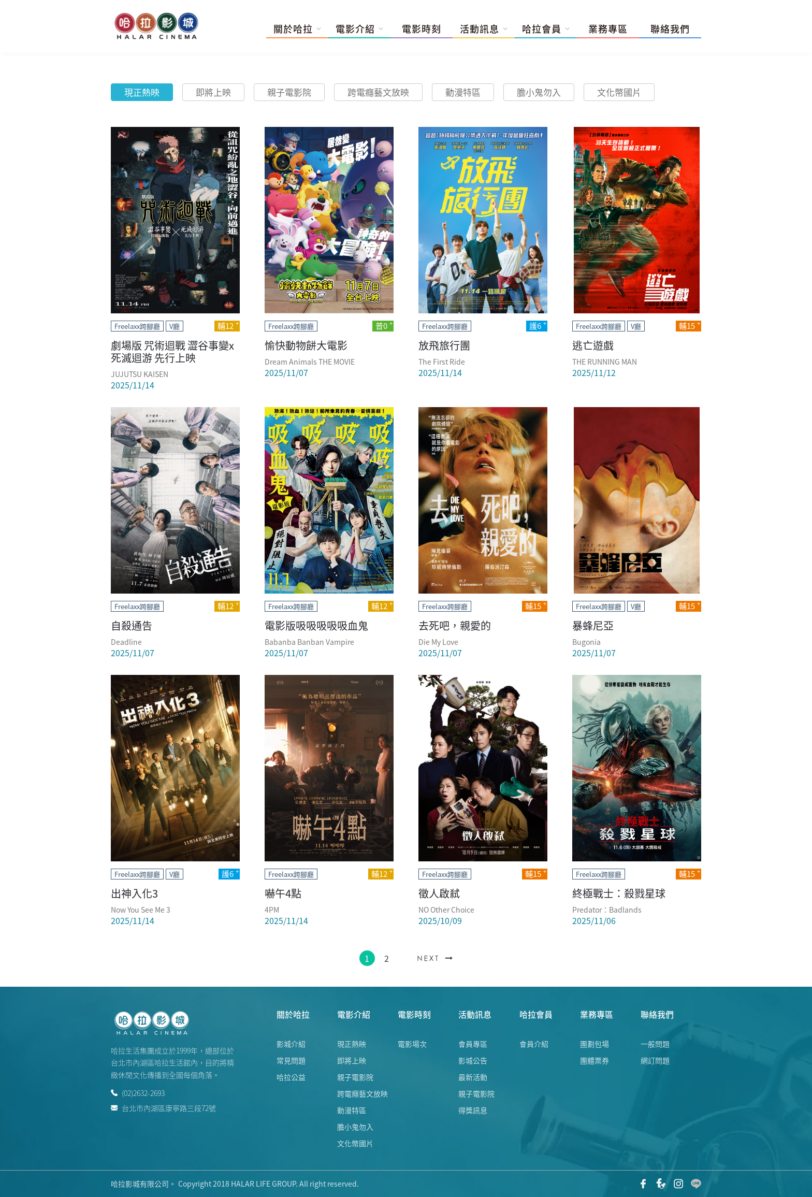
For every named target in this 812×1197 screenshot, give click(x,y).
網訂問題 (655, 1060)
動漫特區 (463, 91)
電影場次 (412, 1043)
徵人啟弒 (439, 893)
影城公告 (472, 1060)
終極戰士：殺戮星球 (618, 893)
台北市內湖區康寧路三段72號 (163, 1107)
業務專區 (608, 29)
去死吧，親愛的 (454, 625)
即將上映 (213, 91)
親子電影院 (289, 91)
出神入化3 (134, 893)
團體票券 (594, 1060)
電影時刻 (421, 29)
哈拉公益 (291, 1076)
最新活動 (472, 1076)
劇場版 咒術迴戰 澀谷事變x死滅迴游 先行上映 (172, 351)
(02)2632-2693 (138, 1093)
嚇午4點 (283, 893)
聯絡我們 (670, 29)
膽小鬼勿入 (539, 91)
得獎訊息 (472, 1110)
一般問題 (655, 1043)
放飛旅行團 (444, 345)
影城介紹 (291, 1043)
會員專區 (472, 1043)
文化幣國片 (619, 91)
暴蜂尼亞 (593, 625)
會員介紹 (533, 1043)
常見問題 (291, 1060)
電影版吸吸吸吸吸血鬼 (316, 625)
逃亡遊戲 (593, 345)
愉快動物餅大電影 (306, 345)
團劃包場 (594, 1043)
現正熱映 (142, 91)
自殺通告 (131, 625)
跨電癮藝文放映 (378, 91)
